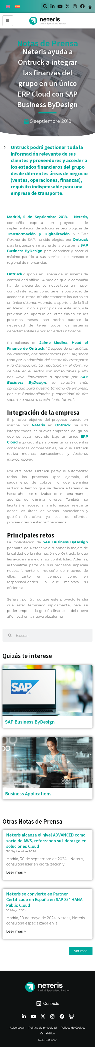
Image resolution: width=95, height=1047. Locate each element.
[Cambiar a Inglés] (8, 6)
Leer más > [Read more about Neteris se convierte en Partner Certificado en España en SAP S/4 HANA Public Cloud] (16, 931)
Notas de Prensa (47, 43)
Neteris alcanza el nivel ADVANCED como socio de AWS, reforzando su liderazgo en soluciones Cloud (46, 840)
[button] (45, 6)
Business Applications (28, 793)
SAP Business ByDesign (30, 722)
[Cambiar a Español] (17, 6)
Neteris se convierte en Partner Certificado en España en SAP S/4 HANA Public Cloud (44, 899)
